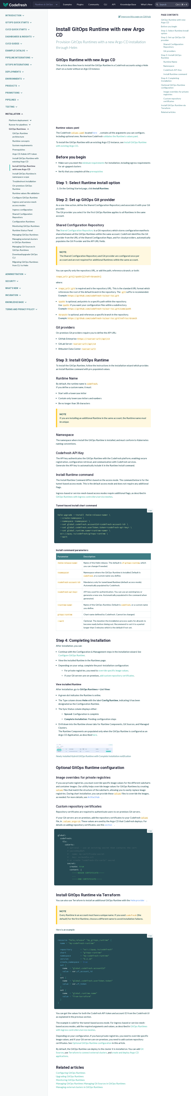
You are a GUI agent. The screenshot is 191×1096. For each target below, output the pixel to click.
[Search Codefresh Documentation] (172, 4)
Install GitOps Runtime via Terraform (173, 106)
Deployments (14, 72)
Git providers (169, 51)
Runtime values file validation (25, 193)
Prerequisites (18, 149)
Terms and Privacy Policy (21, 309)
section (108, 824)
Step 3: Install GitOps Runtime (171, 56)
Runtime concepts (21, 141)
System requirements (22, 145)
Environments (15, 79)
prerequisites (96, 171)
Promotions (14, 93)
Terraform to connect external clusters (88, 1052)
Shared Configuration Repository (22, 215)
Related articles (168, 112)
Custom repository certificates (172, 99)
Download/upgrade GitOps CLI (25, 256)
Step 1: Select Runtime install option (174, 32)
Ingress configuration (22, 209)
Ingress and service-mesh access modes (24, 203)
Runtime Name (170, 61)
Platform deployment (20, 120)
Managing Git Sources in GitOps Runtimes (23, 248)
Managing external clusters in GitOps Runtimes (25, 241)
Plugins (80, 4)
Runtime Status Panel (22, 230)
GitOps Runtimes (19, 129)
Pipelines (12, 100)
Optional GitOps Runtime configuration (173, 86)
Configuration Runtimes (23, 221)
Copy (150, 510)
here (95, 132)
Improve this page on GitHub (134, 16)
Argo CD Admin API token (24, 154)
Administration (15, 274)
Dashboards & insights (20, 36)
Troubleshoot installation (24, 181)
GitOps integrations (18, 64)
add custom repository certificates (117, 675)
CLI (105, 4)
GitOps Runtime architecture (20, 135)
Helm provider (137, 900)
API (113, 4)
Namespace (168, 66)
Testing (11, 107)
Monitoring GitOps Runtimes (26, 226)
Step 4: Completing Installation (170, 79)
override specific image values (113, 670)
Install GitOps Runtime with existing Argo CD (25, 160)
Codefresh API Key (172, 70)
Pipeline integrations (19, 57)
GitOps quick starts (18, 22)
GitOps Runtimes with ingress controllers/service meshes (84, 496)
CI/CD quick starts (17, 29)
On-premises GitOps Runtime (22, 187)
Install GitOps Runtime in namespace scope (24, 175)
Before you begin (169, 26)
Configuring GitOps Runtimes (70, 1072)
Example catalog (16, 50)
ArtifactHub (94, 797)
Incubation (13, 295)
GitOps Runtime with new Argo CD (173, 21)
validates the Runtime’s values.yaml (120, 136)
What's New (146, 4)
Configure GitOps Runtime (25, 197)
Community (93, 4)
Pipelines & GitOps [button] (44, 4)
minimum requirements (93, 162)
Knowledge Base (128, 4)
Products (12, 86)
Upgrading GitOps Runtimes (70, 1076)
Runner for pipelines (20, 124)
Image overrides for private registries (176, 93)
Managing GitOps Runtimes (25, 234)
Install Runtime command (175, 74)
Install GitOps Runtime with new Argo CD (23, 168)
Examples (67, 4)
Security (12, 281)
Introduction (14, 15)
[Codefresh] (15, 4)
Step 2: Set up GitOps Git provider (173, 38)
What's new (13, 288)
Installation (14, 114)
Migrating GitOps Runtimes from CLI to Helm (25, 263)
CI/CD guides (13, 43)
